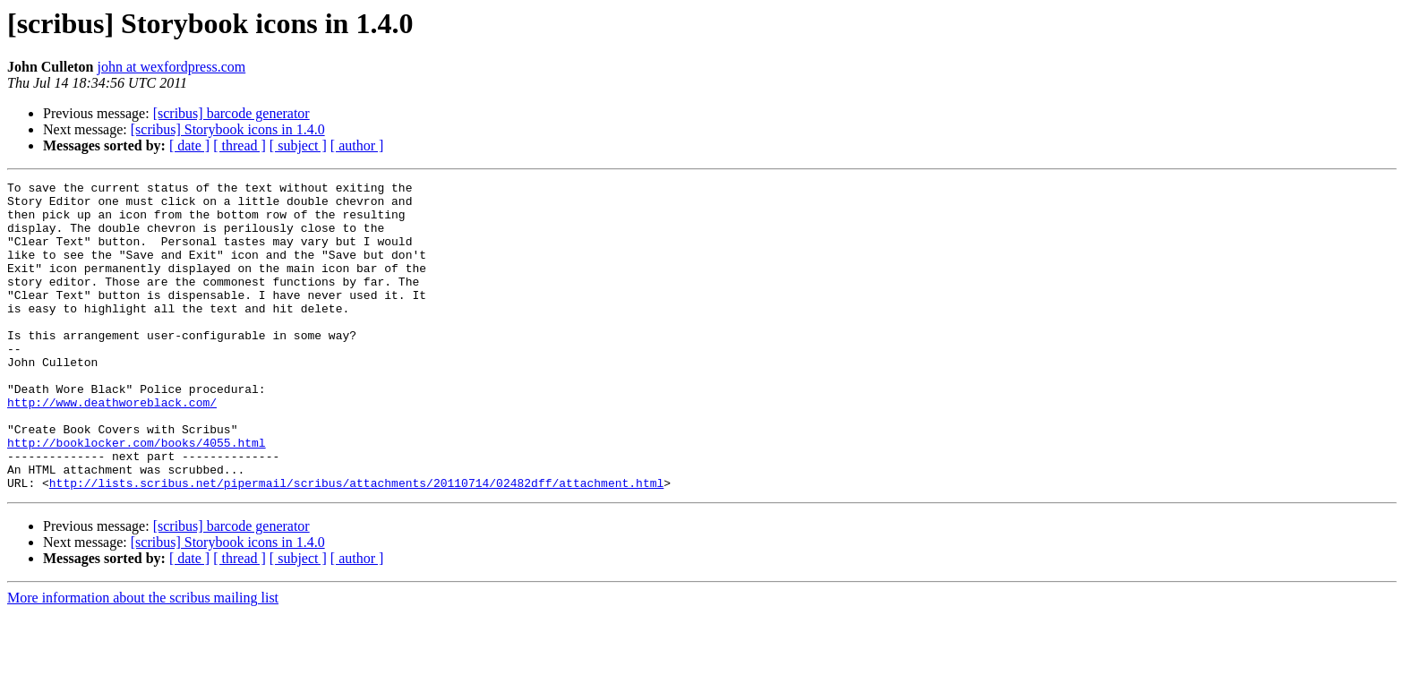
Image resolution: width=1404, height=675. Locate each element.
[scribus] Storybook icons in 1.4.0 (228, 129)
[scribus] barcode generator (231, 113)
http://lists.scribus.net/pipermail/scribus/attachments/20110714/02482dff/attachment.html (356, 544)
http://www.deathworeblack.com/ (112, 448)
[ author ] (357, 145)
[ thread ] (239, 145)
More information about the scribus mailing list (142, 659)
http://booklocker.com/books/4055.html (136, 496)
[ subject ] (298, 145)
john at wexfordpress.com (171, 66)
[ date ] (189, 145)
